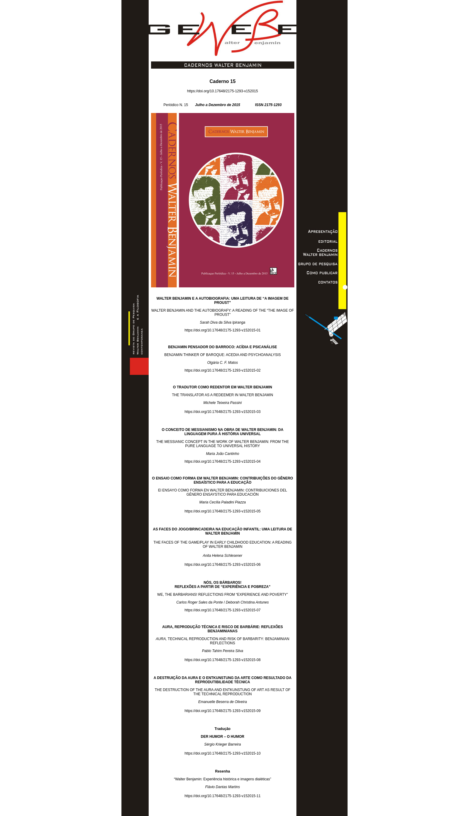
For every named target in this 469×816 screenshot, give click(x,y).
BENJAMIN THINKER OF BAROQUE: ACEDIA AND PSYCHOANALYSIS (222, 355)
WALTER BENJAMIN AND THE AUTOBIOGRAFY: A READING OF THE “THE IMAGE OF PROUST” (222, 312)
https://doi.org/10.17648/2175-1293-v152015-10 (223, 753)
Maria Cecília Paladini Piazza (222, 502)
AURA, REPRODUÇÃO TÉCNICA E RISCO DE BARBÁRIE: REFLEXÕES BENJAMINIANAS (222, 629)
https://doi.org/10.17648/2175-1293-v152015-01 (223, 330)
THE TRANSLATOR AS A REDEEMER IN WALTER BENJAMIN (222, 395)
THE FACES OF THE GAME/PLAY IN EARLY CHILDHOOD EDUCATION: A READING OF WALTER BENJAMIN (222, 544)
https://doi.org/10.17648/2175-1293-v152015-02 (223, 370)
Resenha (222, 771)
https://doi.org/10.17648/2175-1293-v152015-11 (223, 796)
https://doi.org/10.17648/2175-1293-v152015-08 (223, 660)
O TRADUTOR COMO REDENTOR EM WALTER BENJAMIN (222, 387)
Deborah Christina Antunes (247, 602)
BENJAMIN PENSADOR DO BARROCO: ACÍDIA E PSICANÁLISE (222, 347)
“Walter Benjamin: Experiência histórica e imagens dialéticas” (222, 779)
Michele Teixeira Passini (222, 403)
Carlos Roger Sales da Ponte (199, 602)
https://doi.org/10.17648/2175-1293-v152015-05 (223, 511)
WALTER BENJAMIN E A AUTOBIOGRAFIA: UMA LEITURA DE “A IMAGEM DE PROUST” (222, 300)
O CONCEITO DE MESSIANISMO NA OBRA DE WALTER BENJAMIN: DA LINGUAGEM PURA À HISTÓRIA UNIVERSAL (223, 432)
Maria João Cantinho (222, 454)
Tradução (222, 729)
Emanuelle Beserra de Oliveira (222, 702)
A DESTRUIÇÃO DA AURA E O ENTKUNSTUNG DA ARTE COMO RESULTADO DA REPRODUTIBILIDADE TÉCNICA (223, 680)
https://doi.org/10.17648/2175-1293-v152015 (222, 91)
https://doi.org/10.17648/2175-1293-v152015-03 (223, 412)
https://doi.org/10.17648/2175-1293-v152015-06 (223, 564)
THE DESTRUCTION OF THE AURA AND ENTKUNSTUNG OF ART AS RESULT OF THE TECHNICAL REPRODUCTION (222, 692)
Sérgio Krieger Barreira (222, 744)
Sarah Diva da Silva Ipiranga (222, 322)
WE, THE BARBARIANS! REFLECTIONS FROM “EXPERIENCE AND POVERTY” (222, 594)
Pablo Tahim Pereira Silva (222, 651)
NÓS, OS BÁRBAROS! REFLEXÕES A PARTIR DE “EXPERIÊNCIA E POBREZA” (222, 584)
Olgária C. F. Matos (222, 363)
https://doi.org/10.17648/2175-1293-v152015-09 (223, 711)
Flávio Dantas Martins (222, 787)
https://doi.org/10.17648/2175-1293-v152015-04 (223, 461)
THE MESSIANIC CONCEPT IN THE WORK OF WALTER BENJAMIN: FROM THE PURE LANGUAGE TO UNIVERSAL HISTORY (222, 444)
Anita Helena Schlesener (222, 555)
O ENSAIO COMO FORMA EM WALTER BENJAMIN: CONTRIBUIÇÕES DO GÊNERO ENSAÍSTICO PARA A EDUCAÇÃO (222, 480)
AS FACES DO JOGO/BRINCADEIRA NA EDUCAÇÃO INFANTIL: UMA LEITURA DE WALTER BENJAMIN (222, 531)
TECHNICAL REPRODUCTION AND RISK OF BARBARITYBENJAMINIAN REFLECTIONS (222, 641)
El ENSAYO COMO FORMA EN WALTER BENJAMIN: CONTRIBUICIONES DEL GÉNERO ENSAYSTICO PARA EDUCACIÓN (222, 492)
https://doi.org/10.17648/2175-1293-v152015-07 (223, 610)
